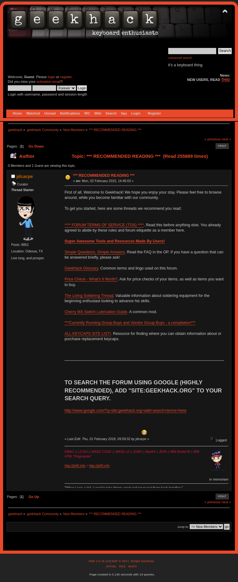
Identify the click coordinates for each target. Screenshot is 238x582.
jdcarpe (25, 176)
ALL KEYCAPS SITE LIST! (87, 333)
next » (226, 139)
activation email (48, 81)
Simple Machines (142, 561)
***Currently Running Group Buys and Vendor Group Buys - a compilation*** (129, 323)
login (51, 77)
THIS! (225, 80)
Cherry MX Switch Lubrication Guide (95, 312)
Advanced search (180, 57)
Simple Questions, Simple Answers (94, 252)
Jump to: (183, 526)
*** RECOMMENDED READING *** (103, 175)
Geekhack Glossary (81, 268)
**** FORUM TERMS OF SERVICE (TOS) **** (104, 225)
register (66, 77)
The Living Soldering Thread (88, 295)
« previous (212, 139)
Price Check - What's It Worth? (90, 279)
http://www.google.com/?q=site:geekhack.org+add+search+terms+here (125, 410)
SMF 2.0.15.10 (99, 561)
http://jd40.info (74, 465)
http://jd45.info (99, 465)
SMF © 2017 (120, 561)
